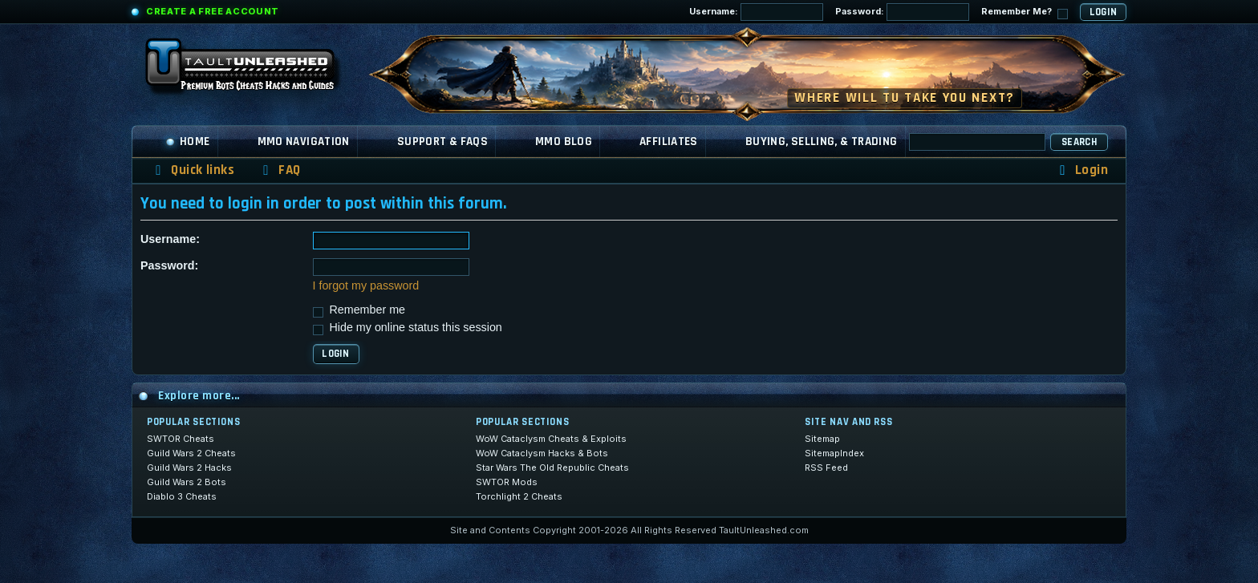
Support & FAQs (442, 141)
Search (1079, 142)
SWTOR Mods (507, 482)
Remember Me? (1024, 12)
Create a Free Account (212, 11)
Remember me (359, 309)
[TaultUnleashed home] (252, 69)
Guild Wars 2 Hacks (189, 467)
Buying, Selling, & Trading (821, 141)
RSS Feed (826, 467)
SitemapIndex (834, 453)
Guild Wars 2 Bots (186, 482)
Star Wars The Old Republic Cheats (552, 467)
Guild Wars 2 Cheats (191, 453)
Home (187, 141)
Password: (902, 12)
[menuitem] (279, 170)
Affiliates (668, 141)
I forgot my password (366, 285)
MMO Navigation (304, 141)
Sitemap (822, 438)
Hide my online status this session (407, 327)
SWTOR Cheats (180, 438)
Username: (756, 12)
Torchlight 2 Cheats (519, 496)
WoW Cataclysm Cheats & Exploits (551, 438)
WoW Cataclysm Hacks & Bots (542, 453)
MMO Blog (563, 141)
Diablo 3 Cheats (182, 496)
